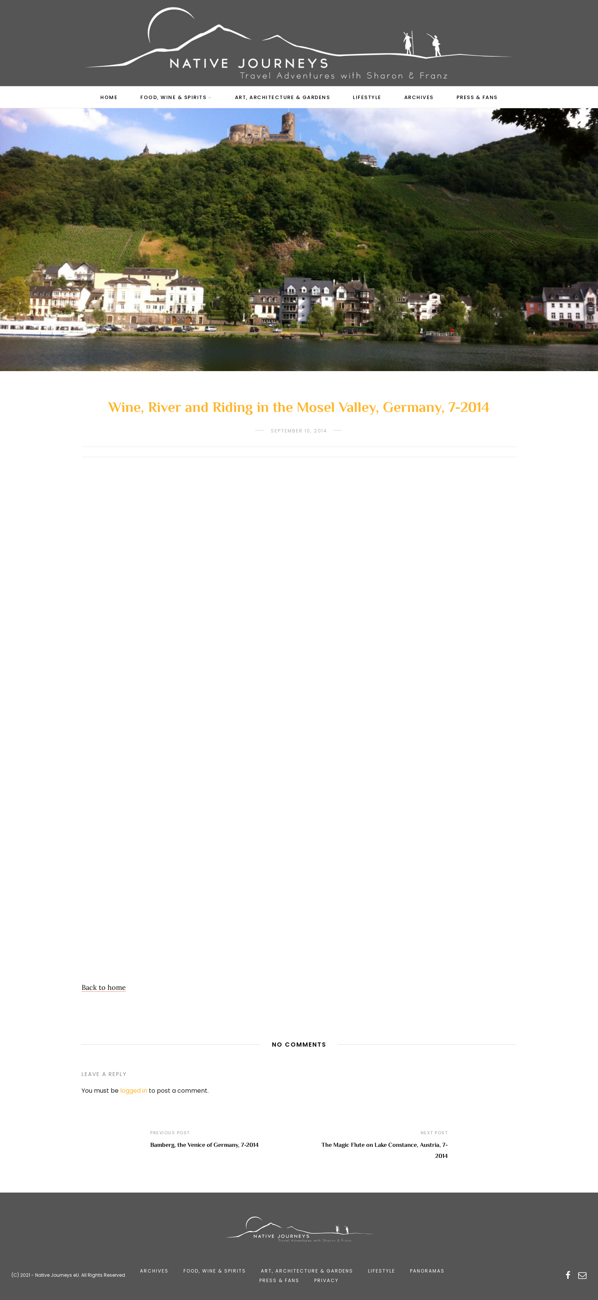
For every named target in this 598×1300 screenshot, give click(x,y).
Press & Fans (477, 97)
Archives (419, 97)
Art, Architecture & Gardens (282, 97)
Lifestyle (367, 97)
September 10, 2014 (299, 430)
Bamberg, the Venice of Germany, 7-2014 (204, 1145)
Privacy (326, 1280)
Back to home (104, 987)
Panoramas (427, 1271)
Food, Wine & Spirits (173, 97)
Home (108, 97)
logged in (133, 1090)
